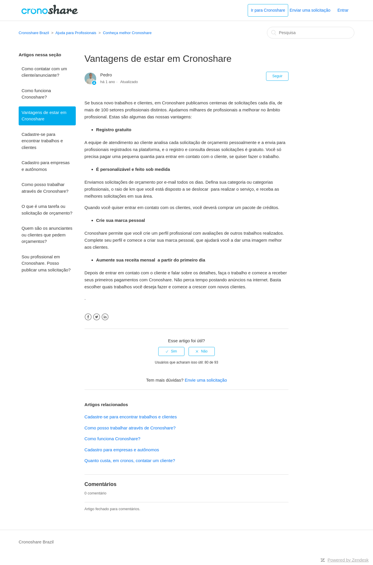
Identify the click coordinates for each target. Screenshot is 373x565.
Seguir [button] (277, 76)
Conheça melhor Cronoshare (127, 33)
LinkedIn (105, 317)
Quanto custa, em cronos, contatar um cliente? (130, 460)
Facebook (88, 317)
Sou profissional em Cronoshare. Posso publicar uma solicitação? (46, 263)
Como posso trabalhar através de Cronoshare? (45, 188)
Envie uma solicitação (206, 380)
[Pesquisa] (310, 32)
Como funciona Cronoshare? (36, 94)
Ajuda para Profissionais (75, 33)
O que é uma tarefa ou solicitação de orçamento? (47, 209)
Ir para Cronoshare (268, 10)
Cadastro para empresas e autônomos (46, 166)
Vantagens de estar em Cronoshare (44, 116)
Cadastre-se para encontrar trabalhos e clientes (42, 141)
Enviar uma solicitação (310, 10)
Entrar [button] (343, 10)
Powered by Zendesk (348, 559)
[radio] (171, 351)
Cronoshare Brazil (34, 33)
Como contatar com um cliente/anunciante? (44, 72)
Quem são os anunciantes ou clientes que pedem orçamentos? (47, 235)
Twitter (96, 317)
